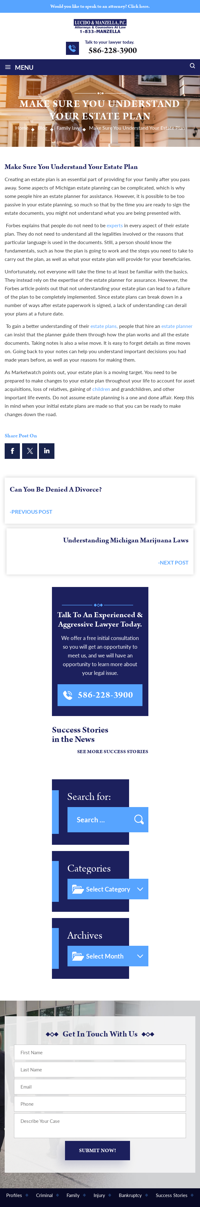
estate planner (177, 326)
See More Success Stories (112, 751)
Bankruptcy (130, 1195)
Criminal (44, 1195)
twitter (29, 451)
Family (73, 1195)
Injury (99, 1195)
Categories (89, 868)
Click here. (139, 6)
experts (115, 225)
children (101, 389)
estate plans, (104, 326)
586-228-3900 (112, 50)
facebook (12, 451)
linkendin (46, 451)
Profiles (14, 1195)
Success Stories (172, 1195)
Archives (84, 935)
